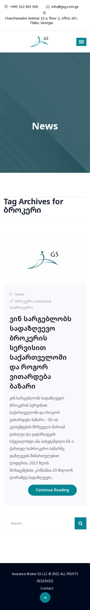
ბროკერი (24, 301)
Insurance (42, 301)
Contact (47, 588)
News (19, 294)
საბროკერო (21, 307)
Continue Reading (52, 490)
